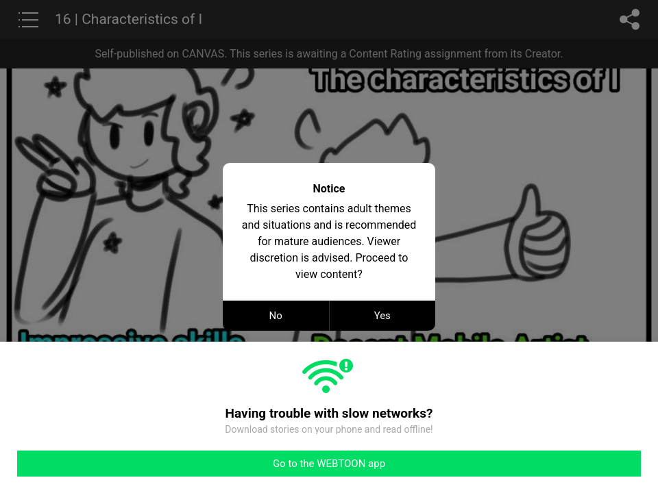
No (275, 315)
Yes (382, 315)
